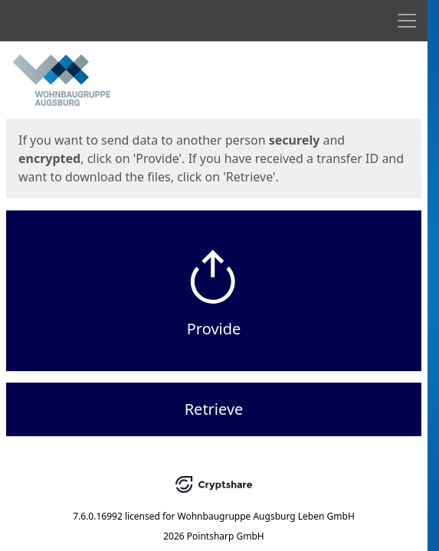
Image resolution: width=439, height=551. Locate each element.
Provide (214, 328)
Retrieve (214, 409)
